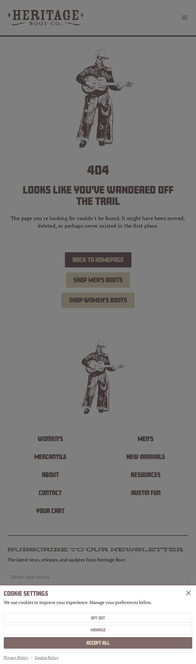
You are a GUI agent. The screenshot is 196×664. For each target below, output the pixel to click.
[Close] (188, 593)
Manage (98, 630)
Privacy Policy (16, 657)
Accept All (98, 643)
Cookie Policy (47, 657)
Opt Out (98, 618)
